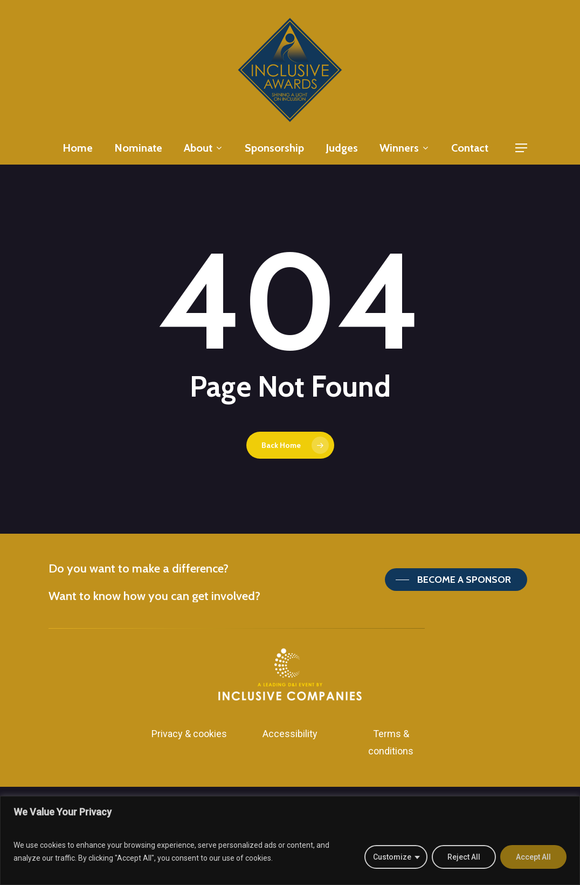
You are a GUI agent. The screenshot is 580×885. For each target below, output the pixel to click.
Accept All (533, 857)
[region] (290, 840)
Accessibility (290, 733)
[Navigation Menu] (521, 148)
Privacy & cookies (189, 733)
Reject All (463, 857)
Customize (392, 857)
